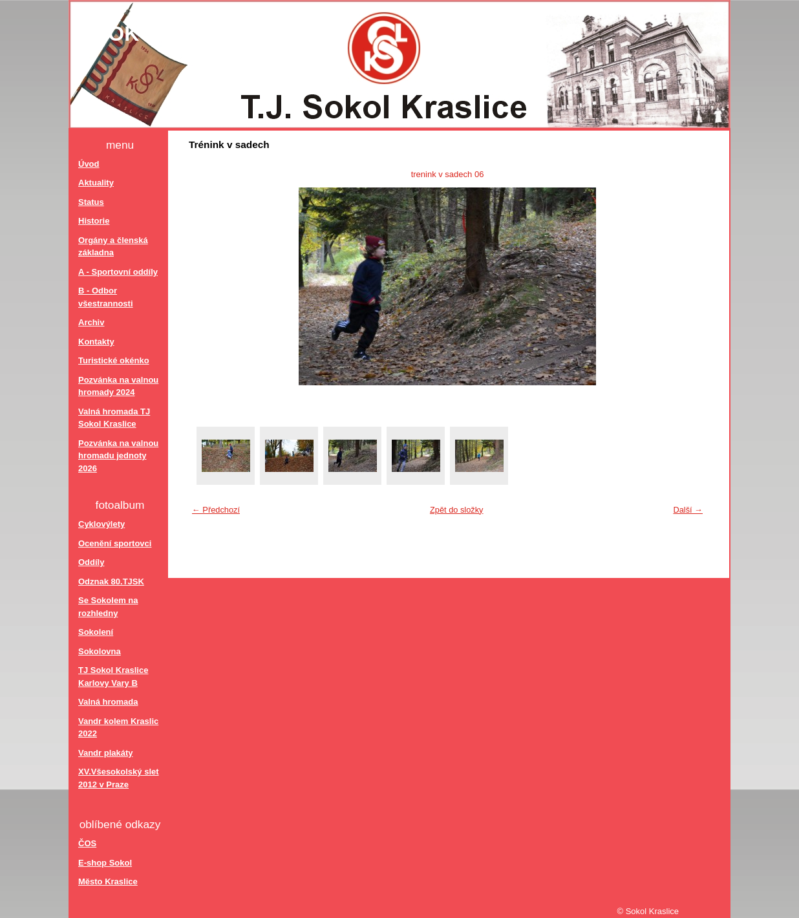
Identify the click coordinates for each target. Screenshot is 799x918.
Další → (688, 510)
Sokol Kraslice (186, 33)
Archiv (91, 322)
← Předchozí (216, 510)
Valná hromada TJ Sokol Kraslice (114, 418)
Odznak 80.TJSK (111, 581)
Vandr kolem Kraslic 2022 (118, 727)
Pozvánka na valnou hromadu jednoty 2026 (118, 455)
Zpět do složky (457, 510)
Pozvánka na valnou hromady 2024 (118, 386)
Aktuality (96, 182)
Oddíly (91, 562)
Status (91, 202)
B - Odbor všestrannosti (105, 297)
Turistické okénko (113, 360)
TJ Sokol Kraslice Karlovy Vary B (113, 676)
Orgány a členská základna (113, 246)
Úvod (89, 164)
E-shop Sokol (105, 863)
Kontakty (96, 342)
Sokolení (95, 632)
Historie (93, 221)
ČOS (87, 843)
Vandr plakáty (105, 753)
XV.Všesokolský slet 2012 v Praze (118, 778)
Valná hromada (108, 702)
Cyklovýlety (101, 524)
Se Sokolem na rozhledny (108, 606)
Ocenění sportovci (114, 543)
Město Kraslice (108, 881)
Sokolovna (99, 651)
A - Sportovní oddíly (118, 272)
